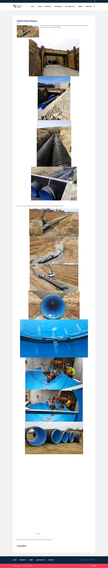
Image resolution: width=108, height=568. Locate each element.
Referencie (58, 6)
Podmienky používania (83, 559)
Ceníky (80, 6)
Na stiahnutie (90, 1)
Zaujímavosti (70, 6)
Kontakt (88, 6)
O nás (40, 6)
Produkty (48, 6)
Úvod (33, 6)
